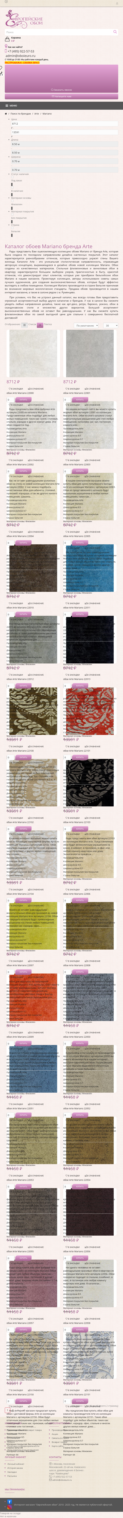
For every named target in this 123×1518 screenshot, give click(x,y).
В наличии (17, 190)
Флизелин (16, 204)
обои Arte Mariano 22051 (20, 1108)
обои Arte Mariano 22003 (76, 464)
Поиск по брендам (21, 113)
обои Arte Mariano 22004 (20, 536)
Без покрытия (19, 217)
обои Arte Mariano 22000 (20, 392)
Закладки (12, 1472)
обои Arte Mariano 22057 (20, 1323)
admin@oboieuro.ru (62, 1480)
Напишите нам (61, 96)
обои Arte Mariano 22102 (20, 822)
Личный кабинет (15, 1464)
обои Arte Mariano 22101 (76, 750)
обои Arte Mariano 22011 (76, 607)
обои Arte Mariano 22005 (76, 536)
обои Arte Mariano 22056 (76, 1251)
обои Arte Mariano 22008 (76, 965)
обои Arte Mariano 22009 (20, 1036)
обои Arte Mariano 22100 (20, 750)
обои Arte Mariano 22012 (20, 679)
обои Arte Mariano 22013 (76, 679)
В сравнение (36, 388)
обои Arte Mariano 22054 (76, 1179)
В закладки (16, 388)
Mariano (47, 113)
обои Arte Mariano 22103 (76, 822)
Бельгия (15, 231)
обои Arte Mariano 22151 (76, 1394)
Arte (36, 113)
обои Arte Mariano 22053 (20, 1179)
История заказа (15, 1468)
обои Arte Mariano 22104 (20, 893)
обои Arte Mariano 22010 (20, 607)
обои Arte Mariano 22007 (20, 965)
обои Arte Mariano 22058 (76, 1323)
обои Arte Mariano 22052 (76, 1108)
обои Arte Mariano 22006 (76, 893)
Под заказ (16, 180)
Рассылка (12, 1476)
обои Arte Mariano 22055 (20, 1251)
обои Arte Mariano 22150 (20, 1394)
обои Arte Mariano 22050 (76, 1036)
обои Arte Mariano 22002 (20, 464)
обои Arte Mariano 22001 (76, 392)
